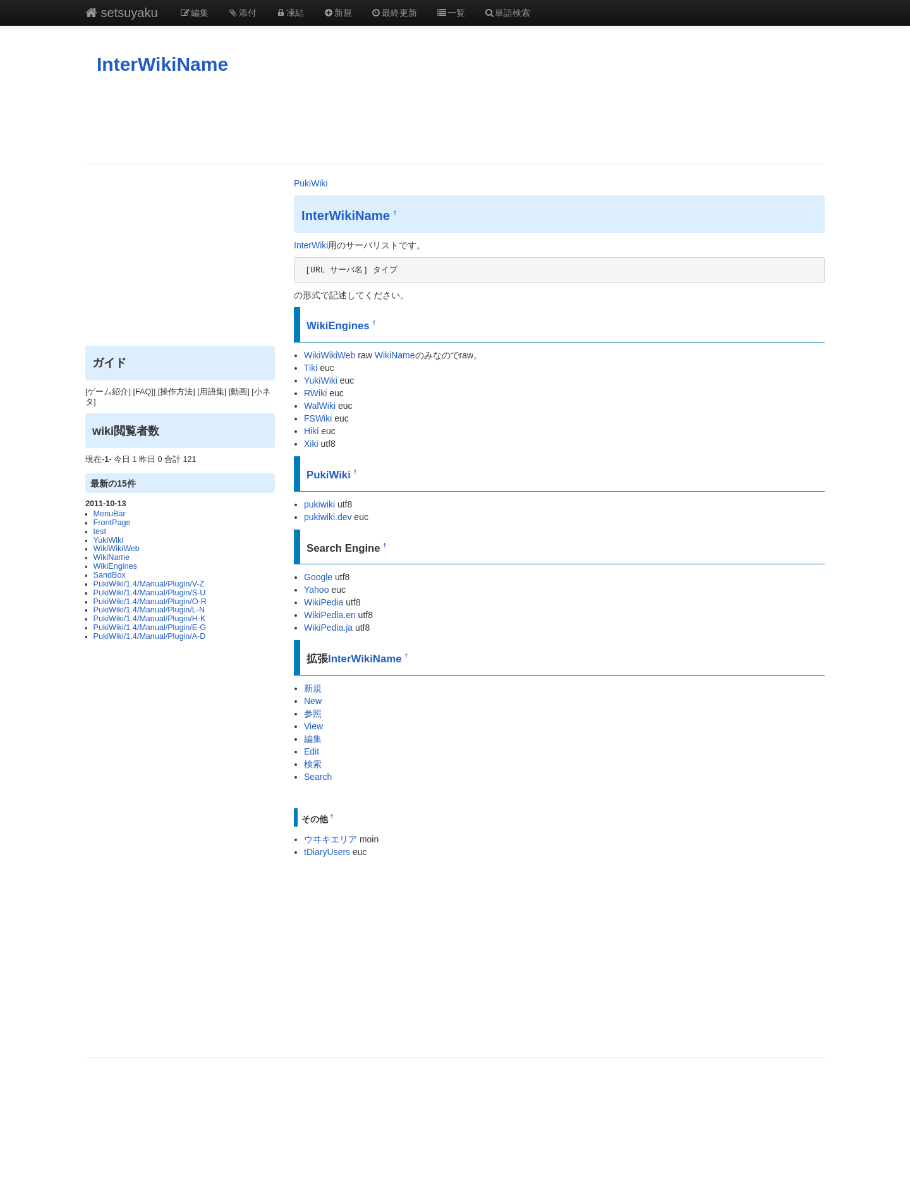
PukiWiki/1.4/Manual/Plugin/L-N (149, 609)
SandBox (110, 575)
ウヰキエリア (330, 839)
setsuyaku (121, 13)
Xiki (311, 444)
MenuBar (110, 513)
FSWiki (318, 418)
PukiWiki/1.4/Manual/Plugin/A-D (150, 636)
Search (318, 777)
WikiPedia (323, 602)
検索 (313, 764)
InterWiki (311, 245)
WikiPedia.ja (328, 627)
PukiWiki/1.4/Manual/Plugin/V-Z (149, 584)
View (313, 726)
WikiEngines (115, 566)
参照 (313, 713)
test (100, 531)
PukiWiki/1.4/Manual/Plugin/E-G (150, 627)
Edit (311, 751)
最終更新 (394, 13)
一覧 (450, 13)
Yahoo (316, 590)
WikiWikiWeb (117, 548)
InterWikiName (162, 64)
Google (318, 577)
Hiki (311, 431)
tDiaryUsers (327, 852)
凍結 (290, 13)
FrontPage (112, 522)
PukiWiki (311, 183)
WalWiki (320, 406)
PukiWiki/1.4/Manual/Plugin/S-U (150, 592)
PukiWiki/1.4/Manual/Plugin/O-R (150, 601)
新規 (337, 13)
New (313, 701)
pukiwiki (319, 504)
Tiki (310, 368)
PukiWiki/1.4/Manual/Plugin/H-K (150, 618)
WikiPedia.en (330, 615)
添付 (242, 13)
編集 (194, 13)
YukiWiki (109, 540)
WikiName (112, 557)
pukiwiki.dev (327, 517)
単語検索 (507, 13)
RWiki (315, 393)
